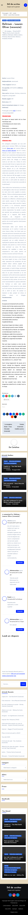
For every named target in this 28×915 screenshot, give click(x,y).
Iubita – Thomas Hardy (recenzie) (11, 752)
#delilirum (5, 35)
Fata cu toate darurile (9, 150)
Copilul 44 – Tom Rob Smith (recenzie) (12, 696)
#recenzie (4, 38)
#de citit (17, 33)
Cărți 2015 (22, 905)
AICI (14, 110)
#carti (12, 33)
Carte (4, 20)
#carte (9, 33)
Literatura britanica (14, 461)
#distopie (10, 35)
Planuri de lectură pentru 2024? (11, 733)
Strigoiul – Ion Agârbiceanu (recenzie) (13, 715)
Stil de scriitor (13, 4)
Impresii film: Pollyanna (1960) (10, 719)
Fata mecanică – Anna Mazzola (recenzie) (14, 700)
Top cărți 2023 (6, 737)
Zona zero (10, 148)
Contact (14, 909)
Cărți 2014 (15, 905)
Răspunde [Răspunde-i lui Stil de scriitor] (20, 589)
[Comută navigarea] (2, 5)
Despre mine (14, 912)
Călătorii (20, 909)
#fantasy (4, 36)
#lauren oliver (11, 36)
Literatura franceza (10, 872)
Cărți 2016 (8, 909)
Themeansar (13, 903)
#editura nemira (18, 35)
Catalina (9, 31)
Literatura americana (14, 20)
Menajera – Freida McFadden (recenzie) (13, 756)
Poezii (9, 597)
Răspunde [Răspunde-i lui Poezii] (20, 611)
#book (4, 33)
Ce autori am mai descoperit (12, 868)
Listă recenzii (7, 905)
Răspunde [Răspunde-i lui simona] (20, 562)
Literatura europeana (10, 463)
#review (10, 38)
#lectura (18, 36)
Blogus (22, 900)
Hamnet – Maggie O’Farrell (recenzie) (12, 729)
